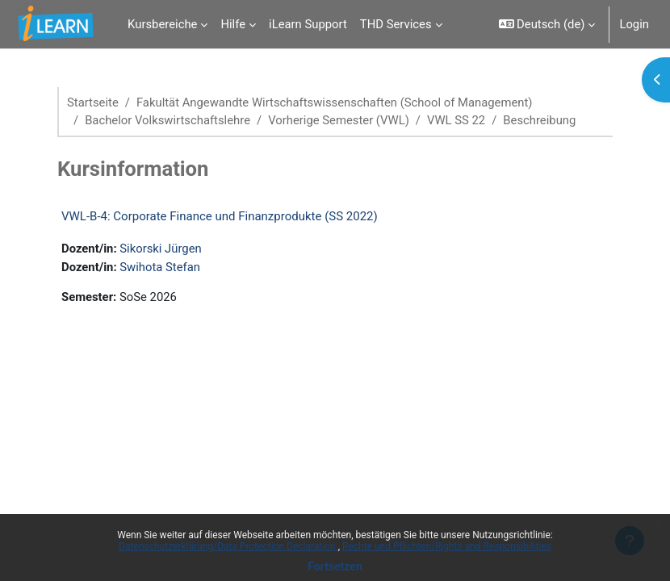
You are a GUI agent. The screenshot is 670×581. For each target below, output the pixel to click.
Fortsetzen (335, 566)
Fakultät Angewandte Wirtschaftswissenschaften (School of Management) (334, 102)
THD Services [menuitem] (396, 24)
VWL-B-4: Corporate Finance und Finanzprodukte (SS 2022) (219, 216)
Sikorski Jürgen (160, 248)
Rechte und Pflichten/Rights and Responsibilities (446, 546)
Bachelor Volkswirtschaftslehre (167, 120)
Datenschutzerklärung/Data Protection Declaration (228, 546)
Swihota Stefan (159, 267)
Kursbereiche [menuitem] (162, 24)
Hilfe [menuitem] (232, 24)
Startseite (93, 102)
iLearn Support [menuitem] (308, 24)
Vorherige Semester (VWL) (338, 120)
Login (634, 24)
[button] (547, 24)
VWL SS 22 (456, 120)
